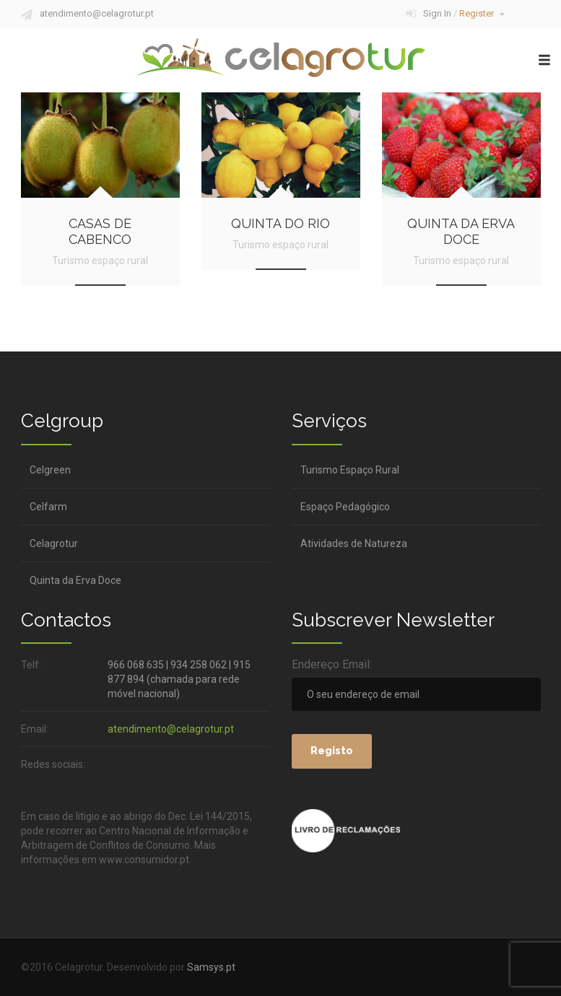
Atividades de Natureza (353, 543)
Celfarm (48, 506)
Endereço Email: (332, 664)
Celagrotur (54, 543)
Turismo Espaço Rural (349, 470)
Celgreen (50, 470)
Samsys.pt (211, 967)
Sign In (464, 13)
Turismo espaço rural (100, 260)
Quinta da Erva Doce (461, 231)
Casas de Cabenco (100, 231)
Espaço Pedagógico (345, 506)
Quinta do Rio (280, 223)
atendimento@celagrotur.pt (97, 13)
